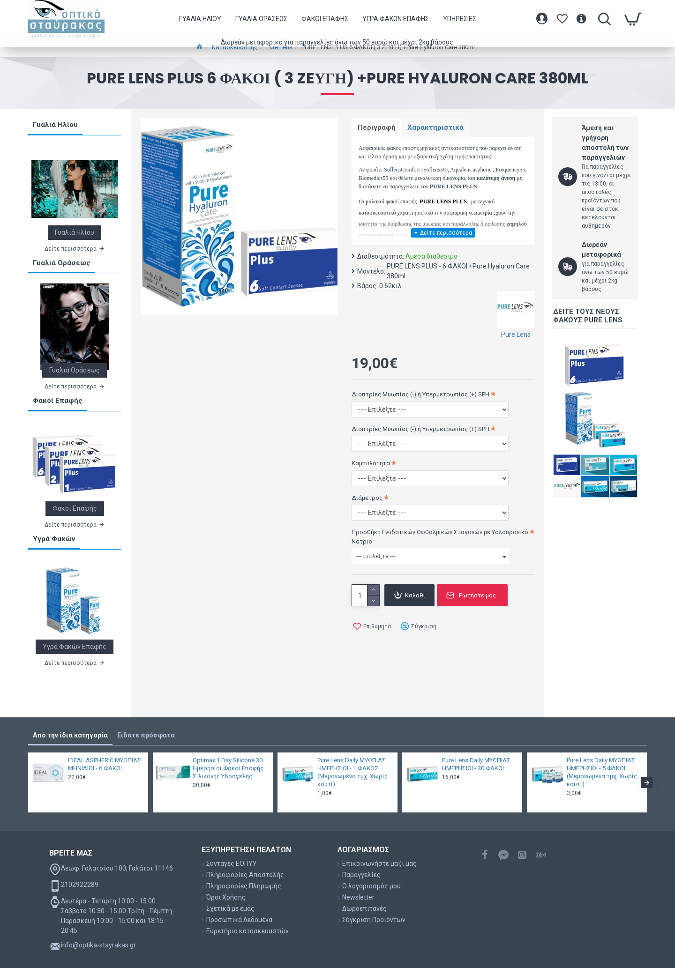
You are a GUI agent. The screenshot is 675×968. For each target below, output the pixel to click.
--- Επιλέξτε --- (431, 557)
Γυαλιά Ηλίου (55, 124)
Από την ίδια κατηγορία (70, 735)
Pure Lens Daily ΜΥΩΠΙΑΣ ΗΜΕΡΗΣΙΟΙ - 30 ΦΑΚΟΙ (476, 764)
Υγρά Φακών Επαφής (74, 646)
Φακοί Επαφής (57, 400)
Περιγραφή (378, 128)
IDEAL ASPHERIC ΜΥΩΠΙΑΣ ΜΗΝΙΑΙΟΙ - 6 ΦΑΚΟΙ (104, 764)
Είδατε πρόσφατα (146, 735)
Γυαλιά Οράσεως (61, 263)
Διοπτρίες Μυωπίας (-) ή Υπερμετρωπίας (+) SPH (420, 395)
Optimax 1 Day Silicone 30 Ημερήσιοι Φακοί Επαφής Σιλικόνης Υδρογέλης (228, 768)
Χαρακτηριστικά (439, 128)
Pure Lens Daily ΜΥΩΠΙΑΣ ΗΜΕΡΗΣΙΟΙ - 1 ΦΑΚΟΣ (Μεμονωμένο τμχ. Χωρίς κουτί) (352, 772)
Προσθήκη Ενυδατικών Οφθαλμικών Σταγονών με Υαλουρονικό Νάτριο (440, 538)
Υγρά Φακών (54, 539)
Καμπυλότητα (371, 464)
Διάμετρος (367, 498)
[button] (646, 782)
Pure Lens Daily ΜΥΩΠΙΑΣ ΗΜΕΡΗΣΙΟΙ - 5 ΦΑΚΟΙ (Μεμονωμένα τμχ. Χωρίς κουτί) (602, 772)
